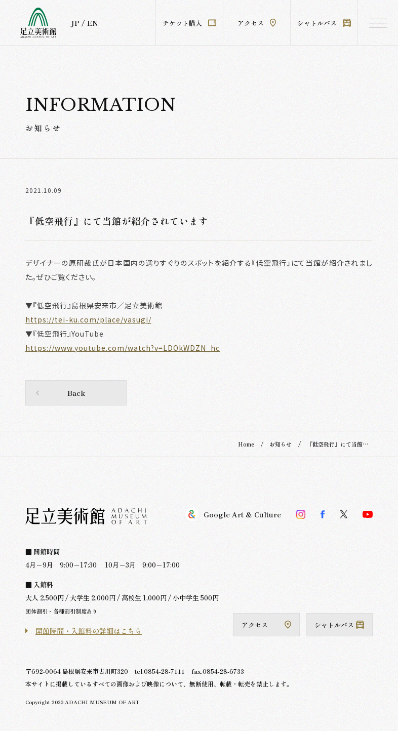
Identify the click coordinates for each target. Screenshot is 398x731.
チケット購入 (189, 23)
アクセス (256, 23)
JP (75, 23)
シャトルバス (324, 23)
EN (92, 23)
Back (76, 393)
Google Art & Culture (233, 514)
